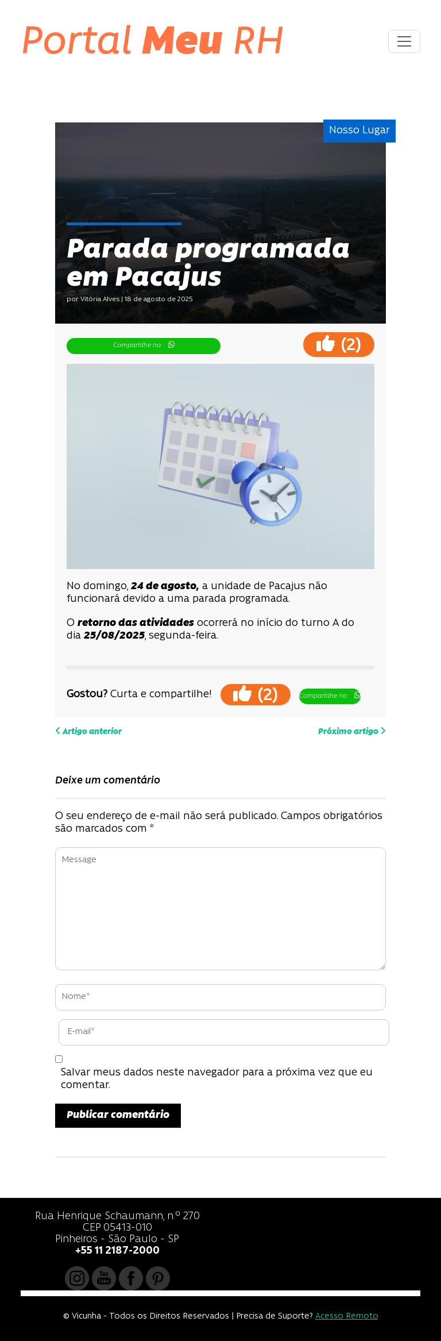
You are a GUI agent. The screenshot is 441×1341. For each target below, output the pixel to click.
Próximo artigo (352, 731)
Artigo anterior (88, 731)
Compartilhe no (144, 345)
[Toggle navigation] (404, 41)
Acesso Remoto (346, 1316)
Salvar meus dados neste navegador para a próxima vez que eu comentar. (217, 1079)
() (338, 344)
